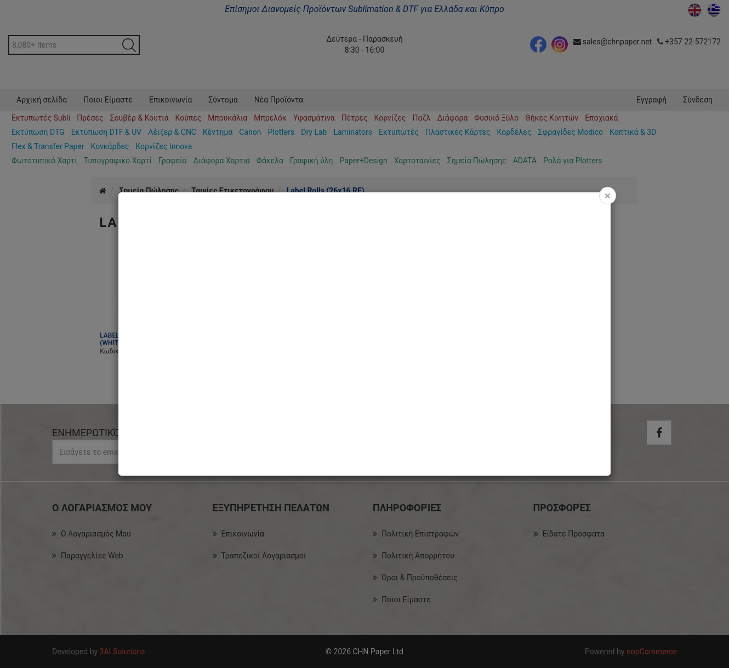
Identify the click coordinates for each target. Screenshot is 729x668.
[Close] (607, 195)
